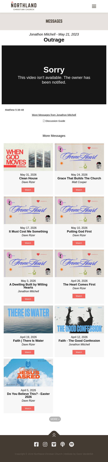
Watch (28, 190)
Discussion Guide (55, 120)
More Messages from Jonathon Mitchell (54, 114)
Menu (93, 6)
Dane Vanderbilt (84, 454)
